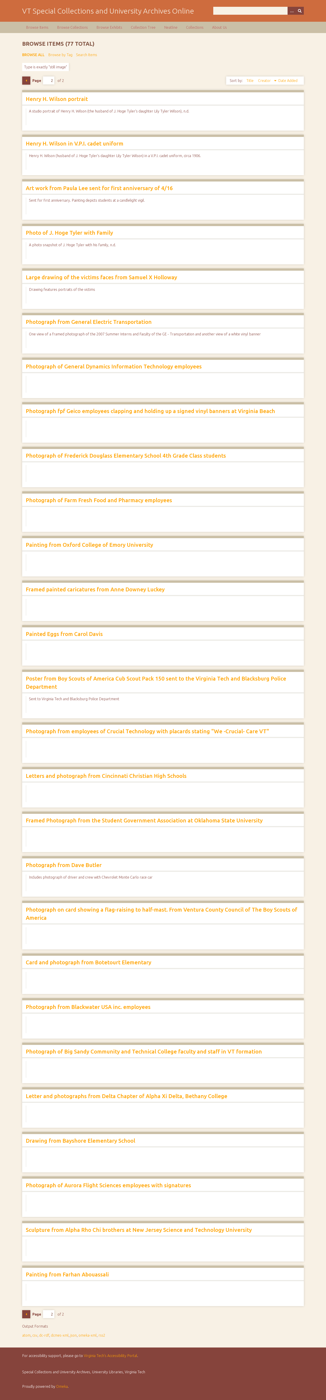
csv (34, 1335)
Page (43, 80)
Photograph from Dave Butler (64, 865)
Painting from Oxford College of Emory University (89, 545)
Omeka (62, 1386)
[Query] (258, 11)
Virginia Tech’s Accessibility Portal (110, 1356)
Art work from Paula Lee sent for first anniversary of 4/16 (99, 188)
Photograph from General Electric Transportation (89, 322)
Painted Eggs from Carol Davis (64, 634)
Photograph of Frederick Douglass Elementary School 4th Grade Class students (126, 456)
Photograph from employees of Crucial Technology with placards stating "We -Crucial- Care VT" (147, 731)
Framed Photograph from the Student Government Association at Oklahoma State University (144, 820)
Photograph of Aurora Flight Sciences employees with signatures (108, 1185)
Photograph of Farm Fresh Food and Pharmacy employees (99, 500)
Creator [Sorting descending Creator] (265, 81)
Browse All (33, 55)
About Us (219, 27)
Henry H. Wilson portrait (57, 99)
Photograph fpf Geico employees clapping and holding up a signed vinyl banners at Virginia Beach (150, 411)
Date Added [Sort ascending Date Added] (287, 81)
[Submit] (300, 11)
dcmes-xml (60, 1335)
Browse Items (37, 27)
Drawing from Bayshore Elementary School (80, 1141)
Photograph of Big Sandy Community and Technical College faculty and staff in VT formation (144, 1052)
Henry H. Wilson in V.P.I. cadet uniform (74, 144)
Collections (195, 27)
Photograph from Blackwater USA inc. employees (88, 1007)
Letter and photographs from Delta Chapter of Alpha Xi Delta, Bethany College (126, 1096)
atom (26, 1335)
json (73, 1335)
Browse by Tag (60, 55)
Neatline (170, 27)
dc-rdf (44, 1335)
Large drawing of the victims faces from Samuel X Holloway (101, 277)
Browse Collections (72, 27)
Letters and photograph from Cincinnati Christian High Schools (106, 776)
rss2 (101, 1335)
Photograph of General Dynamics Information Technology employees (114, 366)
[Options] (292, 11)
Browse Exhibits (109, 27)
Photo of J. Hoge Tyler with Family (69, 233)
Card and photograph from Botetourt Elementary (88, 962)
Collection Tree (143, 27)
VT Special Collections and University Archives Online (108, 11)
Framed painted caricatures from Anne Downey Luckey (95, 589)
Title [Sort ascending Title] (250, 81)
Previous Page (26, 80)
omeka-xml (88, 1335)
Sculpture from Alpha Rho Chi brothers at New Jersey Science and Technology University (139, 1230)
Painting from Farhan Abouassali (67, 1274)
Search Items (86, 55)
